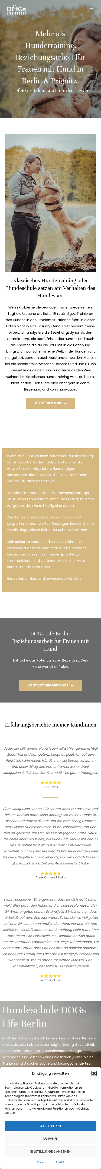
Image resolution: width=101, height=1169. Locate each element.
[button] (94, 1073)
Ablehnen (50, 1138)
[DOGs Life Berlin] (16, 9)
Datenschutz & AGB (50, 1162)
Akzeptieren (50, 1125)
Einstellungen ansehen (50, 1151)
